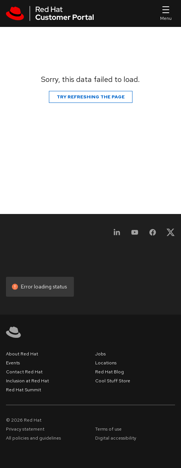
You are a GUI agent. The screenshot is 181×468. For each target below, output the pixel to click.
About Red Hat (22, 354)
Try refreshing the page (91, 97)
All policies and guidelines (33, 438)
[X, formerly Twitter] (170, 235)
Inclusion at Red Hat (27, 381)
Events (13, 363)
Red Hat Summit (23, 390)
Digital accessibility (115, 438)
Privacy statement (25, 429)
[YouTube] (134, 235)
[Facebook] (152, 235)
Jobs (100, 354)
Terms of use (108, 429)
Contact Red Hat (24, 372)
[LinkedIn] (116, 235)
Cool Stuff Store (112, 381)
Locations (105, 363)
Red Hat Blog (109, 372)
